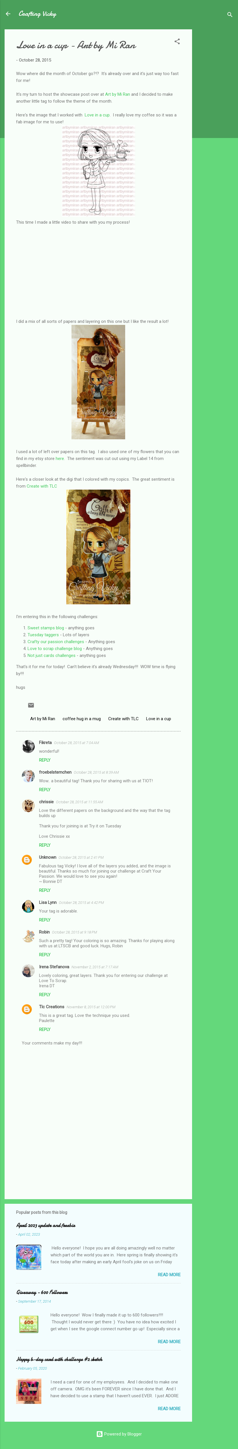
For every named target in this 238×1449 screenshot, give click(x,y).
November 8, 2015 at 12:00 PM (91, 1007)
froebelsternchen (55, 772)
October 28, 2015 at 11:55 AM (79, 802)
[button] (177, 42)
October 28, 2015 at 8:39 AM (96, 772)
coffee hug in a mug (82, 718)
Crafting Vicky (37, 13)
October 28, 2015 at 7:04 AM (76, 743)
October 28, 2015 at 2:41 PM (81, 857)
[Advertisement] (215, 115)
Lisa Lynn (48, 902)
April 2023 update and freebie (45, 1225)
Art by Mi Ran (117, 94)
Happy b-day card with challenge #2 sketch (59, 1359)
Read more (169, 1274)
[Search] (230, 15)
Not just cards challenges (52, 655)
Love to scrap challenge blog (55, 648)
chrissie (46, 801)
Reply (45, 760)
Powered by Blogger (119, 1434)
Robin (44, 932)
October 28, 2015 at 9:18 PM (74, 932)
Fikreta (45, 742)
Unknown (47, 857)
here (60, 458)
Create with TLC (42, 486)
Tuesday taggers (43, 634)
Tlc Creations (51, 1006)
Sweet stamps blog (46, 627)
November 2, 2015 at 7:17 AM (94, 967)
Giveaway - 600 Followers (41, 1292)
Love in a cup (97, 115)
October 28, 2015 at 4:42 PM (81, 902)
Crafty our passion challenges (56, 641)
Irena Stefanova (54, 966)
